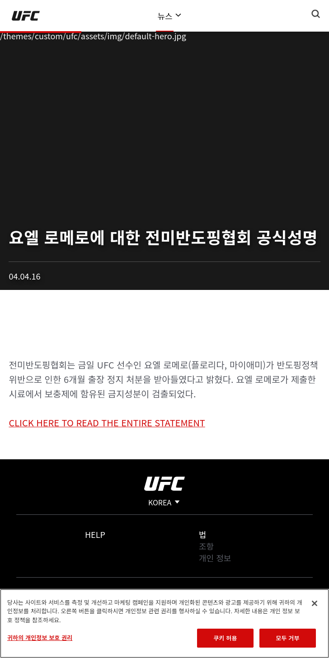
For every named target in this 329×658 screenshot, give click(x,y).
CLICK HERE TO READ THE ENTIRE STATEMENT (107, 422)
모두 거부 (287, 638)
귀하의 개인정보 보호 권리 (39, 637)
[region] (164, 623)
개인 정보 (215, 558)
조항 (206, 546)
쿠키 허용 (225, 638)
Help (95, 534)
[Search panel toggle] (316, 14)
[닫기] (314, 603)
